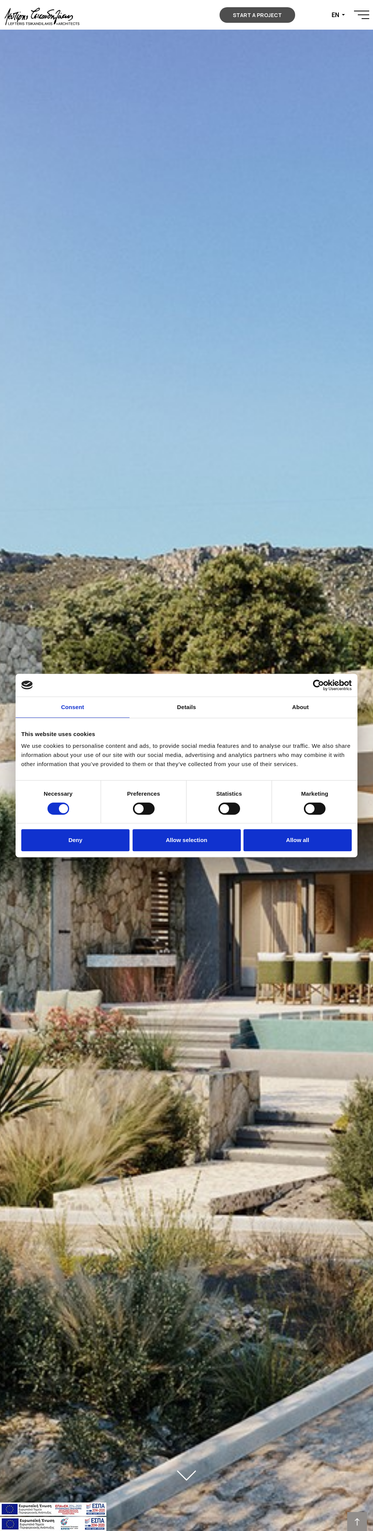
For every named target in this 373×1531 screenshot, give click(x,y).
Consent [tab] (72, 707)
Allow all (297, 840)
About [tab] (300, 707)
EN (336, 15)
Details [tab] (186, 707)
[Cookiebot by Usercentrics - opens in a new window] (318, 685)
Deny (75, 840)
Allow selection (186, 840)
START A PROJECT (257, 15)
